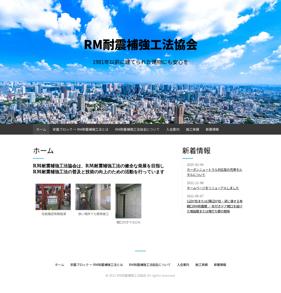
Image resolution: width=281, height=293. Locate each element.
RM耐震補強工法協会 (141, 44)
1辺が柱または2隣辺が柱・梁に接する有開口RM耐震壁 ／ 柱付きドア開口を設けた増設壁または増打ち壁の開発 (215, 206)
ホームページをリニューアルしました (213, 187)
